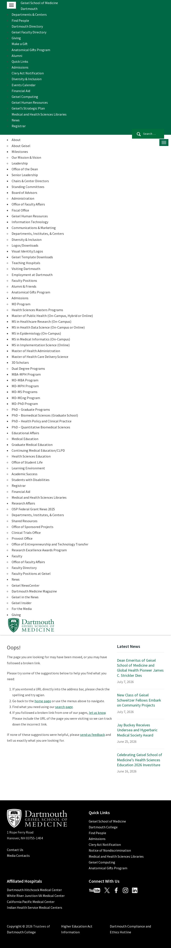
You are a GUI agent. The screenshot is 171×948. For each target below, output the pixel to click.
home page (42, 701)
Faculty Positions (24, 280)
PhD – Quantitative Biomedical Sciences (41, 427)
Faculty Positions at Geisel (31, 573)
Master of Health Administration (36, 351)
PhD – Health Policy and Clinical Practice (42, 421)
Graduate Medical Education (32, 444)
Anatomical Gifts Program (31, 50)
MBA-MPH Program (26, 374)
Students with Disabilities (31, 480)
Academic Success (24, 474)
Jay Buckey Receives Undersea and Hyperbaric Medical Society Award (137, 730)
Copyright (14, 926)
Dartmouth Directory (27, 26)
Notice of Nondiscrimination (110, 850)
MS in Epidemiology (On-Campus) (36, 333)
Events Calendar (24, 85)
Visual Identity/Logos (27, 251)
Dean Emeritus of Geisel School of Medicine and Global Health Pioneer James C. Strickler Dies (140, 668)
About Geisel (21, 146)
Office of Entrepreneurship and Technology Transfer (50, 544)
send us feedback (92, 734)
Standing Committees (28, 187)
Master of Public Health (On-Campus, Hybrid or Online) (52, 315)
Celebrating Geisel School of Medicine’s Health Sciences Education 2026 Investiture (139, 759)
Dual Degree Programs (28, 368)
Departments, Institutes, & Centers (38, 233)
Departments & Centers (29, 14)
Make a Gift (20, 44)
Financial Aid (21, 91)
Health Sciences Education (31, 456)
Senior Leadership (25, 175)
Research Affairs (23, 503)
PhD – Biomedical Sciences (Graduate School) (45, 415)
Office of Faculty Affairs (28, 204)
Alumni (17, 55)
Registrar (19, 126)
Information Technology (30, 222)
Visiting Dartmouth (26, 268)
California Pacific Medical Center (30, 901)
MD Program (21, 304)
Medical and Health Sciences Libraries (39, 114)
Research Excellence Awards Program (39, 550)
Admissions (20, 67)
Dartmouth (29, 8)
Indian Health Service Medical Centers (34, 907)
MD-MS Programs (24, 392)
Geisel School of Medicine (39, 3)
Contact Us (15, 850)
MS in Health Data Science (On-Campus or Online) (48, 327)
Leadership (20, 163)
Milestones (20, 151)
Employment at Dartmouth (32, 275)
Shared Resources (24, 521)
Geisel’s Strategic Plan (28, 108)
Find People (20, 20)
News (16, 120)
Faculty (17, 556)
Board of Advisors (24, 192)
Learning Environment (28, 468)
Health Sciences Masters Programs (37, 310)
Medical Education (25, 439)
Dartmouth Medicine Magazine (34, 591)
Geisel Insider (21, 603)
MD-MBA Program (25, 380)
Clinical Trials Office (26, 532)
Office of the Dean (25, 169)
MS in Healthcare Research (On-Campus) (41, 321)
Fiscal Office (20, 210)
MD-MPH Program (25, 386)
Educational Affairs (25, 433)
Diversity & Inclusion (27, 79)
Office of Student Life (27, 462)
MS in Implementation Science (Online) (41, 345)
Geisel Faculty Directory (29, 32)
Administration (23, 198)
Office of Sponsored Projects (32, 527)
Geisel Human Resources (30, 102)
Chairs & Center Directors (30, 181)
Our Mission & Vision (26, 157)
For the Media (22, 608)
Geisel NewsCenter (25, 585)
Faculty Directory (24, 568)
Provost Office (22, 538)
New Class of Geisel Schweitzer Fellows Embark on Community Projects (139, 700)
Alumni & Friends (24, 286)
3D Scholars (20, 362)
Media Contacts (18, 855)
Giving (16, 38)
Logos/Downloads (25, 245)
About (16, 140)
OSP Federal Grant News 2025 (33, 509)
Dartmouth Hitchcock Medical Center (34, 890)
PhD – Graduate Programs (31, 409)
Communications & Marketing (34, 228)
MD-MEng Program (26, 398)
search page (64, 707)
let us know (97, 712)
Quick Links (20, 61)
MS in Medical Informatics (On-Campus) (41, 339)
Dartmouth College (103, 827)
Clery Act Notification (28, 73)
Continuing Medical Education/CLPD (38, 450)
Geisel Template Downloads (32, 257)
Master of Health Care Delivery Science (40, 356)
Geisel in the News (25, 597)
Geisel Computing (25, 96)
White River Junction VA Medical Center (36, 895)
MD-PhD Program (25, 403)
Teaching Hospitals (26, 263)
